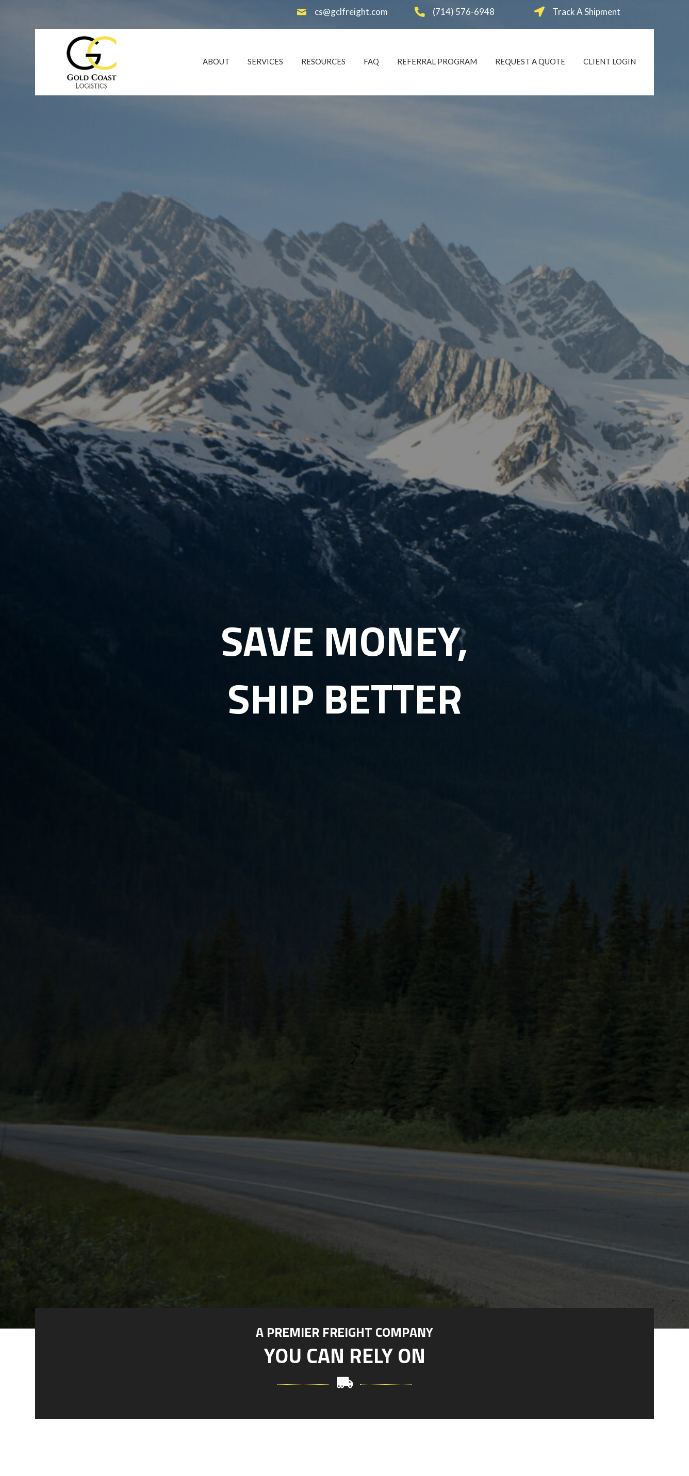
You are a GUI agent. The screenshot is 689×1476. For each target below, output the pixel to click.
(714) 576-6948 (464, 11)
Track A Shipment (586, 11)
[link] (216, 61)
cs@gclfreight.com (351, 11)
